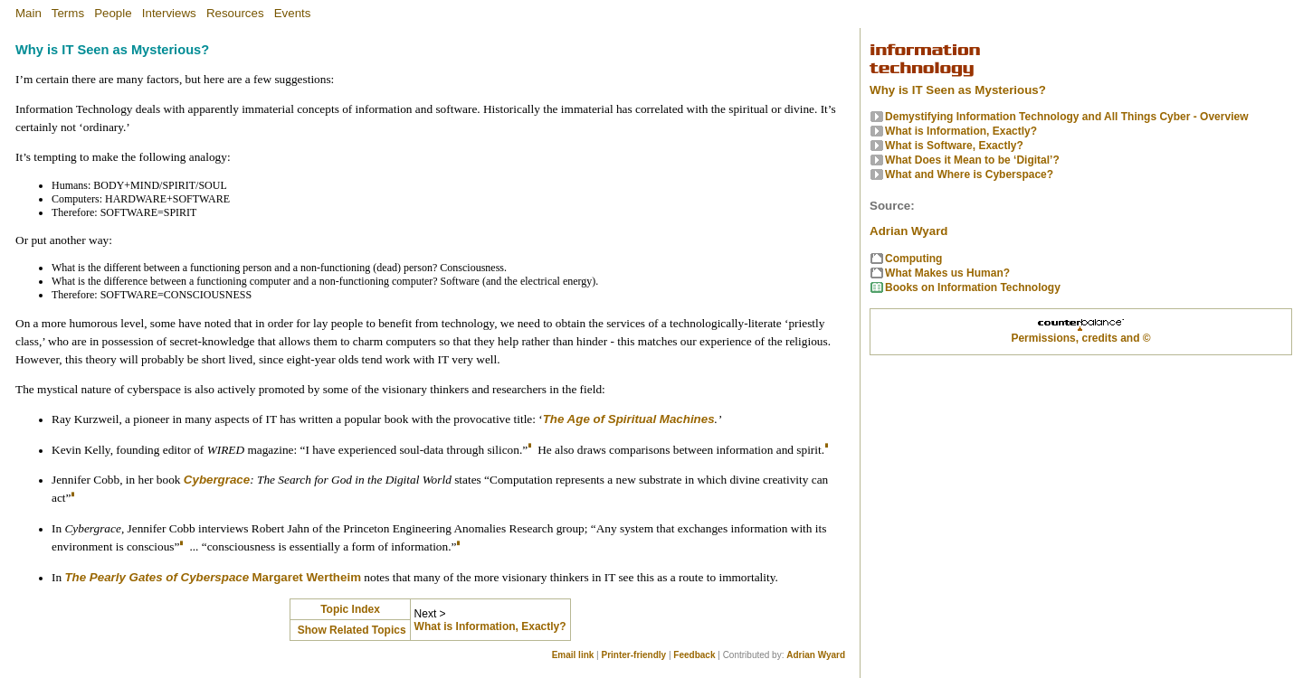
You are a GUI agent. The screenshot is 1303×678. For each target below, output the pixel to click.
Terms (68, 13)
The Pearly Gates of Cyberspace (156, 577)
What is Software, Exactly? (954, 145)
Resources (235, 13)
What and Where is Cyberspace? (969, 174)
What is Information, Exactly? (490, 626)
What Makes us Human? (947, 273)
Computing (913, 258)
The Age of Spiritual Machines (629, 419)
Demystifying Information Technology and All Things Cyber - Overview (1066, 116)
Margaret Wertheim (306, 577)
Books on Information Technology (972, 287)
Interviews (169, 13)
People (113, 13)
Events (292, 13)
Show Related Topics (349, 630)
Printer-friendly (634, 655)
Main (28, 13)
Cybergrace (217, 479)
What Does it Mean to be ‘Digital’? (972, 160)
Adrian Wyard (815, 655)
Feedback (694, 655)
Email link (573, 655)
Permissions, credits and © (1080, 338)
